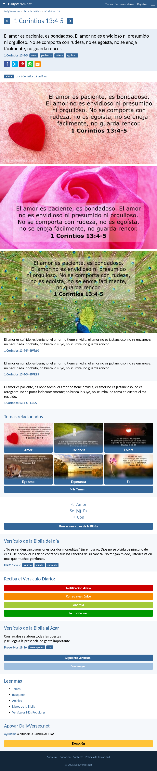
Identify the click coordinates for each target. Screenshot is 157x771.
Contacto (78, 757)
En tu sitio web (78, 613)
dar (50, 647)
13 (58, 11)
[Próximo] (70, 21)
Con (80, 517)
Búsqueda (18, 695)
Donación (78, 743)
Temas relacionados (23, 417)
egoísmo (71, 55)
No (72, 504)
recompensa (36, 647)
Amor (81, 504)
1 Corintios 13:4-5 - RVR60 (21, 350)
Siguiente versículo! (78, 658)
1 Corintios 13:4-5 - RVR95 (21, 374)
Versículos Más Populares (28, 712)
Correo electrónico (78, 596)
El (74, 517)
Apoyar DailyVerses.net (27, 726)
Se (72, 511)
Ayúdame (10, 734)
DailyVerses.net (12, 11)
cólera (59, 55)
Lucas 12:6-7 (12, 565)
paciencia (46, 55)
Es (85, 511)
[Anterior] (7, 21)
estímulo (52, 565)
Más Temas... (78, 489)
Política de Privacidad (98, 757)
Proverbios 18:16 (15, 647)
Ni (78, 510)
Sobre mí (52, 757)
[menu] (153, 5)
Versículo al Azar (125, 4)
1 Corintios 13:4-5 (16, 55)
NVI (9, 76)
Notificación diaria (78, 588)
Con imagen (78, 666)
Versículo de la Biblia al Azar (31, 628)
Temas (109, 4)
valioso (28, 565)
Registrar (142, 4)
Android (78, 605)
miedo (39, 565)
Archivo (17, 701)
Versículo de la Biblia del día (31, 541)
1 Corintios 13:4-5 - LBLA (20, 403)
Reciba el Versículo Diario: (29, 579)
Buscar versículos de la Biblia (78, 526)
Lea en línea (31, 76)
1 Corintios (49, 11)
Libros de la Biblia (32, 11)
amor (34, 55)
